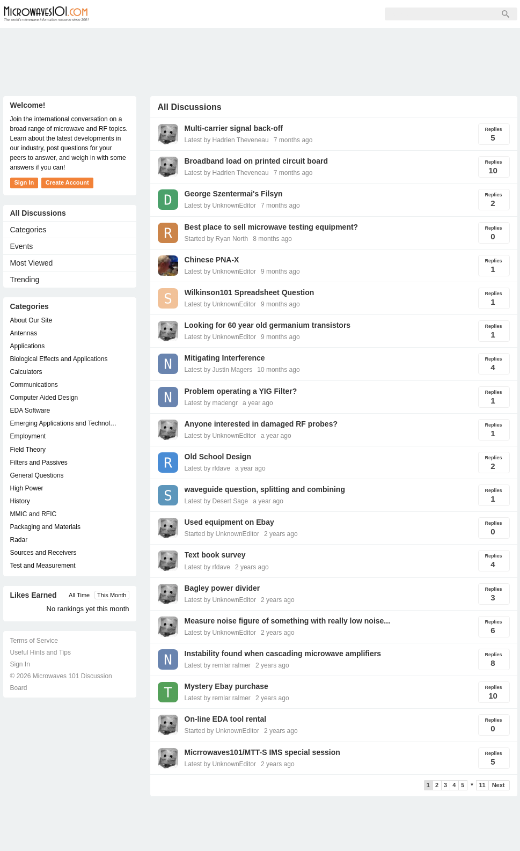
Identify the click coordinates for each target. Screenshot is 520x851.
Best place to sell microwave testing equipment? (271, 227)
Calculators (26, 372)
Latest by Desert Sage (216, 501)
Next (498, 785)
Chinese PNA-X (212, 259)
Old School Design (218, 456)
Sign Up (221, 14)
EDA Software (30, 410)
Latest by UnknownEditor (220, 205)
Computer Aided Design (44, 397)
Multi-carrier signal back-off (234, 128)
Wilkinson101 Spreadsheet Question (249, 292)
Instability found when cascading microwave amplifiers (283, 653)
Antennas (24, 333)
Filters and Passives (39, 462)
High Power (26, 488)
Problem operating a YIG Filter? (241, 391)
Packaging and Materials (45, 527)
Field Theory (28, 449)
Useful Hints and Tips (40, 652)
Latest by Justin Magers (219, 369)
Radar (19, 540)
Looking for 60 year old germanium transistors (268, 325)
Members (171, 14)
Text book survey (215, 555)
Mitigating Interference (225, 358)
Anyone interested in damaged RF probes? (261, 424)
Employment (28, 436)
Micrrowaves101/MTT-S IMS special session (262, 752)
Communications (34, 384)
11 (482, 785)
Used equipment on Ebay (229, 522)
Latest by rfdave (207, 468)
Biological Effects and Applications (59, 359)
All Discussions (38, 213)
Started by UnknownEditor (222, 534)
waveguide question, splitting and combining (265, 489)
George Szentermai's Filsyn (234, 193)
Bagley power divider (222, 588)
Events (21, 246)
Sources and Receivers (43, 552)
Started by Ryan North (216, 239)
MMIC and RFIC (33, 514)
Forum (124, 14)
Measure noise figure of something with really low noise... (288, 621)
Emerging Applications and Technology (64, 423)
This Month (111, 595)
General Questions (37, 475)
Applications (27, 346)
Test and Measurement (43, 565)
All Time (79, 595)
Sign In (266, 14)
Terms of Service (34, 640)
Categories (28, 229)
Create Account (67, 182)
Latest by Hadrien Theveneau (227, 140)
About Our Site (31, 320)
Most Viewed (31, 263)
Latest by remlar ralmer (218, 665)
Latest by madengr (211, 403)
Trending (25, 279)
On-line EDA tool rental (226, 719)
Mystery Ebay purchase (226, 686)
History (20, 501)
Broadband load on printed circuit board (256, 161)
